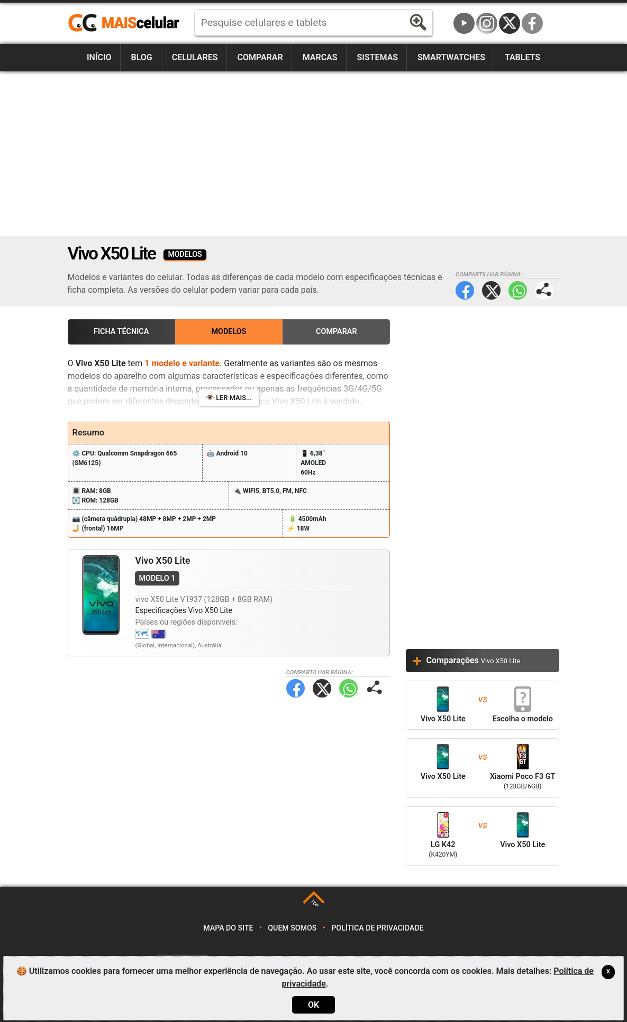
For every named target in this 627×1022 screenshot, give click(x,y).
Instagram (486, 23)
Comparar (260, 57)
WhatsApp (517, 290)
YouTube (464, 23)
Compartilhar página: (544, 290)
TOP (315, 904)
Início (99, 57)
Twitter (491, 290)
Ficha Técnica (121, 331)
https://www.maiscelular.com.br (127, 23)
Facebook (532, 23)
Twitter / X (509, 23)
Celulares (195, 57)
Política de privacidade (377, 928)
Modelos (228, 331)
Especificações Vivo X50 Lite (183, 610)
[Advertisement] (314, 154)
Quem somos (292, 928)
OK (313, 1005)
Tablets (522, 57)
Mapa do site (228, 928)
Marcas (320, 57)
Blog (141, 57)
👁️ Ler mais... (229, 398)
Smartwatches (451, 57)
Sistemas (377, 57)
